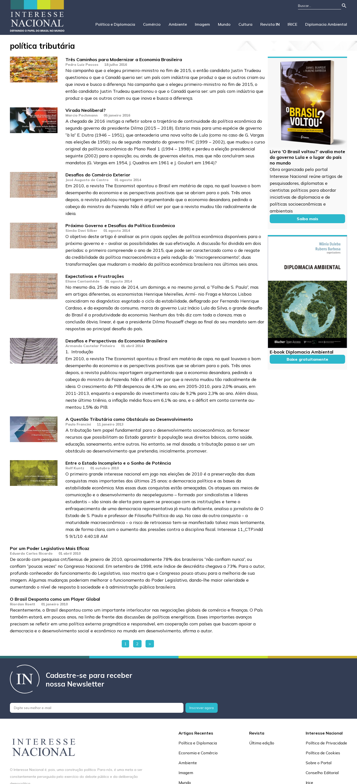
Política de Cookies (323, 752)
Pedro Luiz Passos (81, 64)
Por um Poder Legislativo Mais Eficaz (49, 548)
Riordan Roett (22, 604)
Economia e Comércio (198, 752)
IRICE (292, 24)
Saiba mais (307, 218)
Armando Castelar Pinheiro (90, 346)
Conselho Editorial (322, 772)
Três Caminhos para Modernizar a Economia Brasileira (123, 59)
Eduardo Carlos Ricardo (31, 553)
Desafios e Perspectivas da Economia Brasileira (116, 341)
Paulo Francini (78, 424)
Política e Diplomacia (115, 24)
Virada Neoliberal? (85, 110)
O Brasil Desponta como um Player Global (55, 599)
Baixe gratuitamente (307, 359)
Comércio (152, 24)
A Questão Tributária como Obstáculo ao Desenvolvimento (129, 419)
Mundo (224, 24)
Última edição (261, 742)
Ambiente (178, 24)
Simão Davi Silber (81, 230)
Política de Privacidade (326, 742)
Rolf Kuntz (74, 468)
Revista (270, 24)
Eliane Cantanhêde (82, 281)
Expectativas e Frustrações (94, 276)
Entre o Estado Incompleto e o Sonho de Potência (118, 463)
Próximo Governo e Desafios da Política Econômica (120, 225)
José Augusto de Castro (87, 180)
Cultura (245, 24)
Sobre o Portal (318, 762)
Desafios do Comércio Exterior (97, 175)
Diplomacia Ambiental (326, 24)
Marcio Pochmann (81, 115)
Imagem (202, 24)
